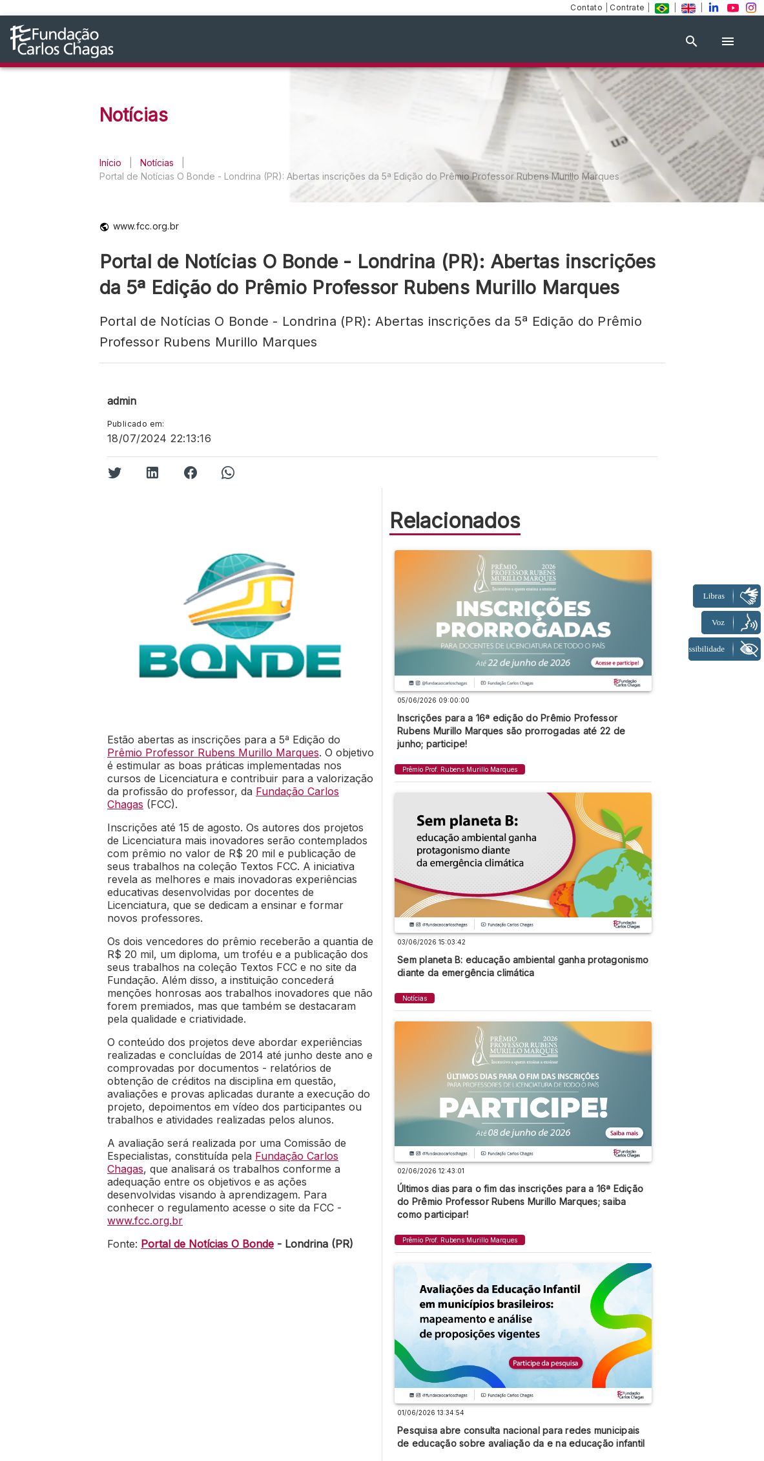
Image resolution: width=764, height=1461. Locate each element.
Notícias (157, 162)
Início (110, 162)
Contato (587, 7)
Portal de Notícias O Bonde (207, 1243)
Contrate (628, 7)
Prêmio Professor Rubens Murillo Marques (213, 752)
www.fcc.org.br (145, 1220)
